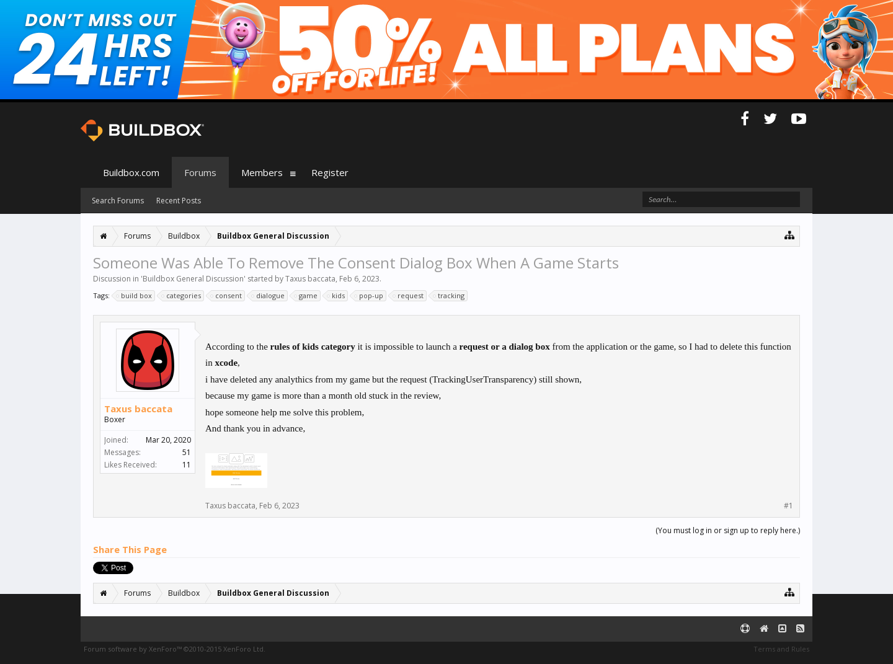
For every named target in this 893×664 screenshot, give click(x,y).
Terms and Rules (781, 648)
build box (134, 295)
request (409, 295)
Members (262, 172)
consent (226, 295)
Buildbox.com (131, 172)
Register (330, 172)
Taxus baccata (310, 278)
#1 (788, 506)
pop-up (369, 295)
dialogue (268, 295)
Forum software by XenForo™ (174, 648)
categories (181, 295)
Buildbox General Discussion (193, 278)
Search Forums (118, 200)
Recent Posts (178, 200)
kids (336, 295)
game (306, 295)
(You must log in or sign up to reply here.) (727, 530)
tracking (449, 295)
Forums (200, 172)
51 (186, 452)
